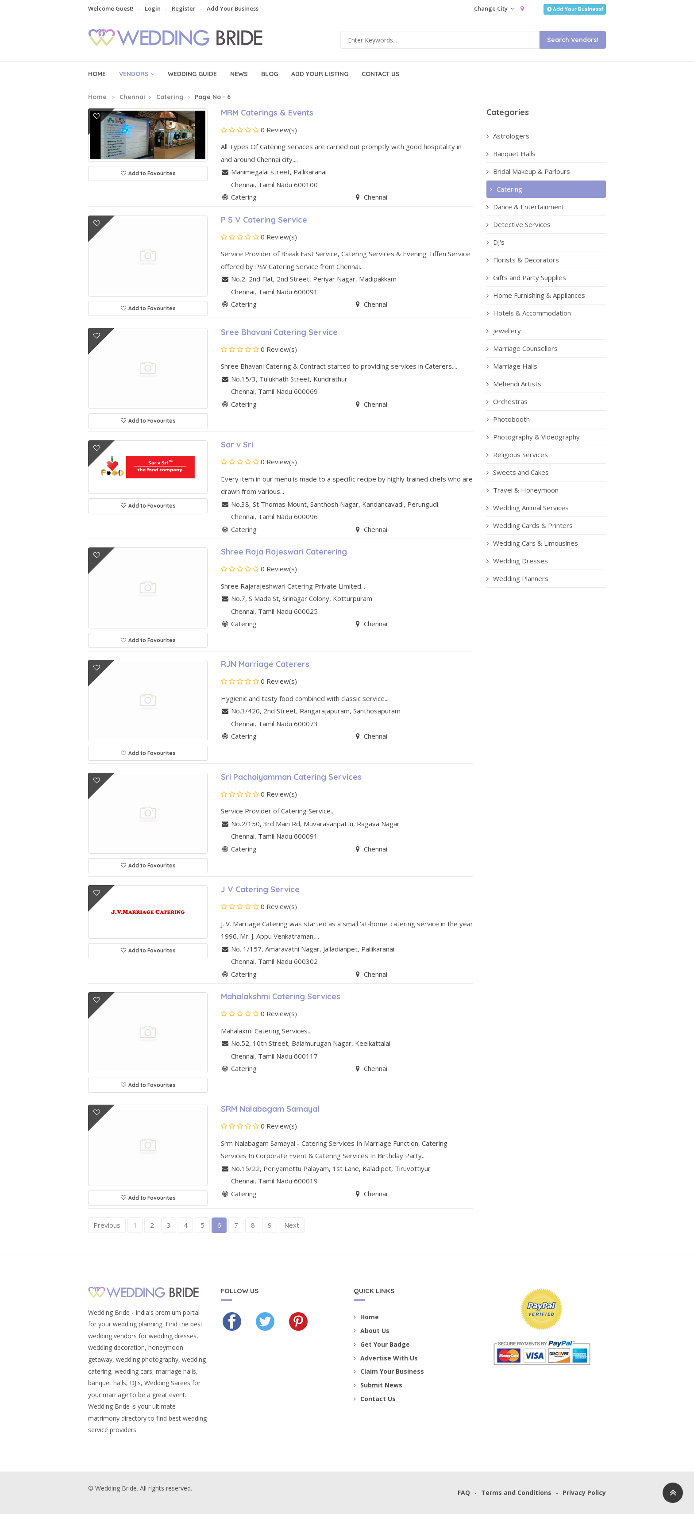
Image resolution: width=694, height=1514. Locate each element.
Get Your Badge (382, 1344)
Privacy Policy (584, 1492)
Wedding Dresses (517, 560)
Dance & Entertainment (525, 206)
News (239, 74)
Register (184, 8)
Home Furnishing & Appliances (535, 295)
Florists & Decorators (522, 259)
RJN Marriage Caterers (265, 664)
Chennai (132, 97)
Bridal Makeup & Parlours (528, 171)
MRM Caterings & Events (267, 113)
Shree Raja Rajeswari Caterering (284, 552)
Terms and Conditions (516, 1492)
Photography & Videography (533, 436)
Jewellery (503, 330)
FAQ (464, 1492)
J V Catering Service (260, 889)
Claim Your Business (389, 1371)
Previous (106, 1225)
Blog (269, 74)
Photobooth (508, 419)
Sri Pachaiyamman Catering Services (291, 777)
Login (153, 8)
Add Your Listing (319, 74)
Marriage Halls (511, 366)
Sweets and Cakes (517, 472)
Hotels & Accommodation (528, 312)
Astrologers (507, 135)
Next (291, 1225)
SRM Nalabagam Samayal (270, 1109)
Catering (170, 97)
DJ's (495, 242)
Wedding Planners (517, 578)
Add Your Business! (574, 9)
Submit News (378, 1385)
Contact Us (381, 74)
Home (97, 74)
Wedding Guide (192, 74)
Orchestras (507, 401)
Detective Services (518, 224)
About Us (371, 1330)
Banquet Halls (511, 153)
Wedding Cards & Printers (529, 525)
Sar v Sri (237, 444)
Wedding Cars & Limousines (532, 543)
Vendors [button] (136, 74)
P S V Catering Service (264, 220)
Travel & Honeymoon (522, 489)
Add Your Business (232, 8)
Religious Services (517, 454)
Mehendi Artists (513, 383)
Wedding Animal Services (527, 507)
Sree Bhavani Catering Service (279, 332)
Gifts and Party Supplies (526, 277)
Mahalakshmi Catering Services (280, 996)
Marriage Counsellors (522, 348)
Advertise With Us (386, 1358)
